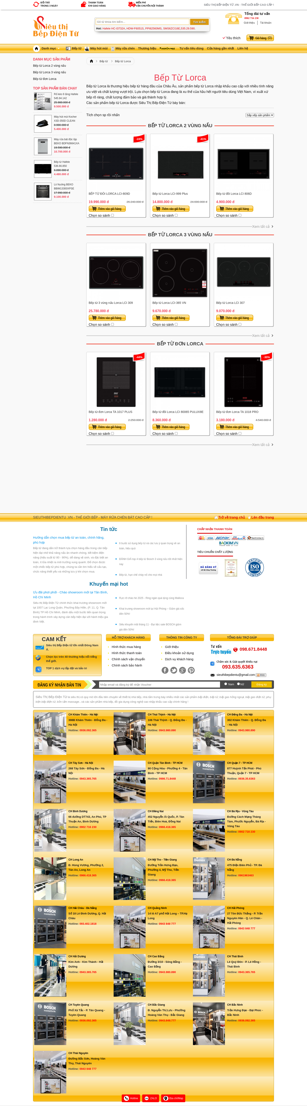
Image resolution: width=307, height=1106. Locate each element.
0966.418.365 (167, 827)
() (270, 38)
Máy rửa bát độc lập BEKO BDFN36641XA (66, 141)
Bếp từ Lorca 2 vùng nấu (180, 125)
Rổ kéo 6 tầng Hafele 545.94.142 (66, 96)
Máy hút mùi (99, 48)
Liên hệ (242, 48)
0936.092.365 (88, 730)
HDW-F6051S (135, 28)
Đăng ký (261, 684)
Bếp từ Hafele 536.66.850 (62, 163)
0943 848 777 (167, 923)
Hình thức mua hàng (126, 647)
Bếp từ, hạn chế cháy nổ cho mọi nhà (140, 574)
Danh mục (51, 48)
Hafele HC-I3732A (114, 28)
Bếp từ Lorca (123, 61)
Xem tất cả (261, 227)
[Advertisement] (180, 479)
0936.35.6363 (246, 778)
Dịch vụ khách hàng (179, 659)
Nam (231, 684)
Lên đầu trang (262, 517)
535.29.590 (188, 28)
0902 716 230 (252, 18)
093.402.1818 (88, 923)
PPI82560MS (153, 28)
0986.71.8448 (167, 778)
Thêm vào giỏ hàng (107, 209)
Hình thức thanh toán (127, 653)
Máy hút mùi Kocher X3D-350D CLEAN (65, 118)
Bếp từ (76, 48)
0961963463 (245, 875)
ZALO (150, 1098)
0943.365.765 (88, 778)
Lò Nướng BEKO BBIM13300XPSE (64, 186)
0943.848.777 (167, 1020)
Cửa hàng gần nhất (220, 48)
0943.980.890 (167, 730)
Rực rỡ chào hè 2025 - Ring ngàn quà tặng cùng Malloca (151, 598)
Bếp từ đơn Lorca (180, 343)
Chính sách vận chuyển (128, 659)
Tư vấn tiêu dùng (192, 48)
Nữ (242, 684)
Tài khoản (265, 22)
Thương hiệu (147, 48)
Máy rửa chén (125, 48)
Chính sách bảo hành (127, 665)
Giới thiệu (249, 22)
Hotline (131, 1098)
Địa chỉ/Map (173, 1098)
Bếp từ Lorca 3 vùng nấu (180, 234)
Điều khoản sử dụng (179, 653)
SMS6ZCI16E (171, 28)
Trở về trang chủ (231, 517)
